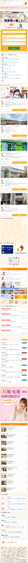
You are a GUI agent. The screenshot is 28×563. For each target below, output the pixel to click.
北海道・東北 (5, 57)
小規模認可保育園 (4, 224)
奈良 (12, 71)
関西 (3, 70)
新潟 (2, 65)
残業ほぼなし (3, 238)
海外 (3, 80)
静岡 (7, 68)
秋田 (12, 59)
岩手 (8, 59)
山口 (12, 75)
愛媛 (19, 75)
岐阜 (5, 68)
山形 (15, 59)
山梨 (5, 65)
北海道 (3, 59)
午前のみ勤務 (16, 236)
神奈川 (5, 62)
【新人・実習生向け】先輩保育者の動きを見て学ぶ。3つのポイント (13, 316)
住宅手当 (2, 232)
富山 (9, 65)
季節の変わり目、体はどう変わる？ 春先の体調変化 (12, 326)
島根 (9, 75)
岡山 (5, 75)
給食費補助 (15, 232)
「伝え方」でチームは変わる (7, 381)
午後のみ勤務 (22, 236)
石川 (12, 65)
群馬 (17, 62)
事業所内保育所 (11, 226)
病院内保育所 (18, 224)
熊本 (9, 78)
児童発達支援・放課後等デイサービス (19, 228)
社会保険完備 (3, 234)
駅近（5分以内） (4, 240)
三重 (9, 68)
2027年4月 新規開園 (4, 222)
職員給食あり (18, 238)
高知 (21, 75)
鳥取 (7, 75)
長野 (7, 65)
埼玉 (10, 62)
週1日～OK (11, 236)
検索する (14, 48)
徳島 (14, 75)
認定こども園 (3, 228)
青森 (6, 59)
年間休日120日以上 (4, 236)
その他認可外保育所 (19, 226)
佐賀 (5, 78)
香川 (16, 75)
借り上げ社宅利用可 (8, 232)
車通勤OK (15, 234)
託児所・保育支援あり (21, 234)
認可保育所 (11, 222)
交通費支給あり (9, 234)
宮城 (10, 59)
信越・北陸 (4, 64)
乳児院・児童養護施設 (5, 230)
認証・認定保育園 (17, 222)
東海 (3, 67)
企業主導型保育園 (11, 224)
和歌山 (14, 71)
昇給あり (15, 230)
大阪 (2, 71)
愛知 (2, 68)
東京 (2, 62)
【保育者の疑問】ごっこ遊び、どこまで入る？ (11, 310)
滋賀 (9, 71)
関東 (3, 60)
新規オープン (20, 232)
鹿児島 (17, 78)
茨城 (12, 62)
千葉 (8, 62)
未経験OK (8, 238)
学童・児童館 (9, 228)
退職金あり (24, 230)
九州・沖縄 (4, 76)
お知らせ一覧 (24, 339)
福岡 (2, 78)
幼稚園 (25, 226)
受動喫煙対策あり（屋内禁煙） (6, 220)
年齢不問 (13, 238)
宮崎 (14, 78)
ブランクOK (19, 240)
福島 (17, 59)
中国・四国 (4, 73)
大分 (12, 78)
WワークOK (24, 238)
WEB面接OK (24, 240)
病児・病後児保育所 (4, 226)
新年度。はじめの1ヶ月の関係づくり (9, 321)
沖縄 (19, 78)
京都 (7, 71)
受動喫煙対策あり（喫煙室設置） (18, 220)
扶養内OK (9, 240)
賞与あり (19, 230)
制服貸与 (14, 240)
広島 (2, 75)
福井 (14, 65)
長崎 (7, 78)
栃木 (15, 62)
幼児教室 (11, 230)
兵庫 (5, 71)
